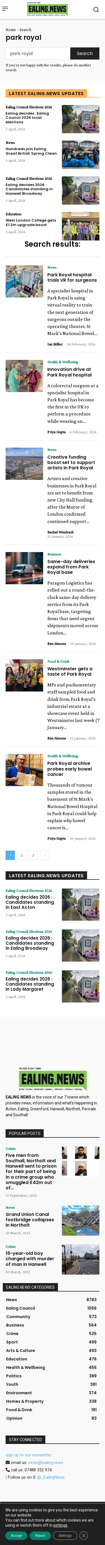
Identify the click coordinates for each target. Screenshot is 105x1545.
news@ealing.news (45, 1462)
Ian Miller (55, 344)
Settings (65, 1536)
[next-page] (44, 855)
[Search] (84, 53)
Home (11, 29)
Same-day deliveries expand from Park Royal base (71, 566)
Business (54, 554)
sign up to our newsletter (29, 1455)
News (10, 143)
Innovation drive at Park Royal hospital (69, 372)
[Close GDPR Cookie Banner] (84, 1535)
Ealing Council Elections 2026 (29, 107)
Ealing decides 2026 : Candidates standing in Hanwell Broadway (29, 189)
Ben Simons (56, 643)
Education (13, 214)
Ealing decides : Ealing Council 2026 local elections (27, 118)
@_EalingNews (51, 1477)
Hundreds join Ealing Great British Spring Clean (31, 151)
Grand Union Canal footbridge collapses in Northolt (30, 1219)
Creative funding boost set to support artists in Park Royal (71, 462)
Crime (11, 1148)
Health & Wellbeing (62, 362)
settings (60, 1525)
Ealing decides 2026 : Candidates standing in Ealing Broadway (30, 943)
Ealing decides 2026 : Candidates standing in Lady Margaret (30, 984)
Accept (16, 1536)
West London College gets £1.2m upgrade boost (31, 222)
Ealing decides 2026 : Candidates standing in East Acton (30, 902)
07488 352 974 (38, 1469)
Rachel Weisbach (60, 532)
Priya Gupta (56, 432)
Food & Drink (58, 661)
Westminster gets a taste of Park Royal (69, 671)
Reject (40, 1536)
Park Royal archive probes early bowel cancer (69, 768)
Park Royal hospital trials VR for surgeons (72, 277)
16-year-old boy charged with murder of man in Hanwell (30, 1258)
